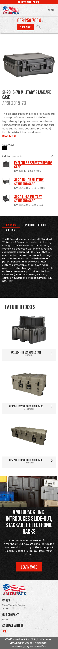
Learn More (29, 567)
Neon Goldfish (38, 646)
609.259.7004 (29, 20)
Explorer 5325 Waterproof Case (33, 165)
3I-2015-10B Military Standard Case (29, 182)
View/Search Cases (13, 605)
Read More (9, 136)
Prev (6, 63)
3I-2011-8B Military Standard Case (28, 199)
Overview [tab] (11, 225)
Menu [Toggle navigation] (51, 10)
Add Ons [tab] (10, 230)
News (5, 619)
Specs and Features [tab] (35, 225)
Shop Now (25, 27)
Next (51, 63)
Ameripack (8, 608)
